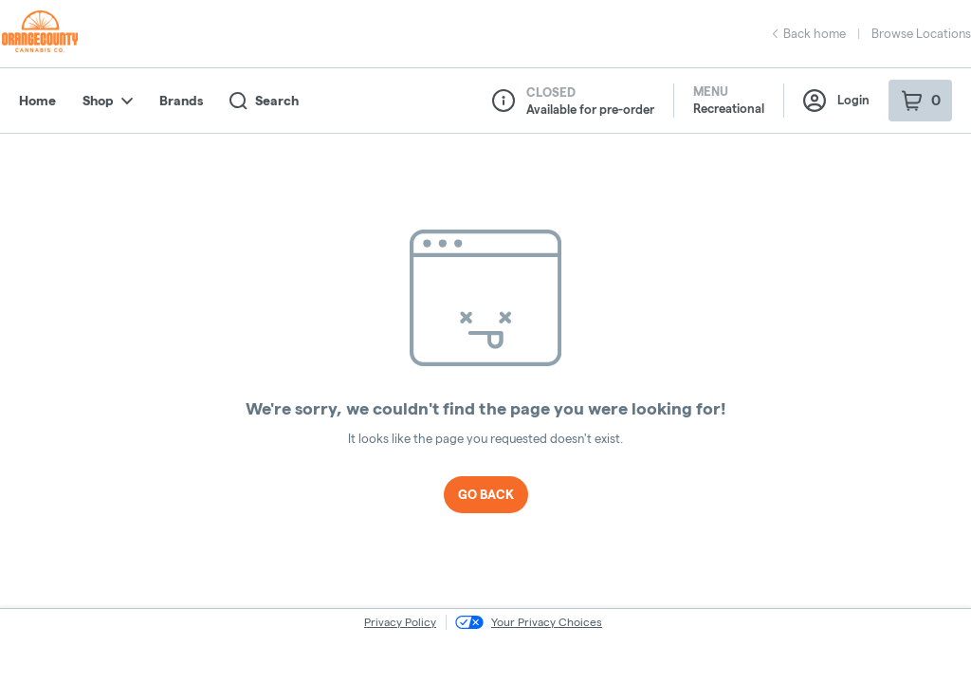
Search (264, 101)
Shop (107, 100)
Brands (181, 100)
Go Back (486, 494)
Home (37, 100)
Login (836, 100)
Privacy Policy (400, 622)
